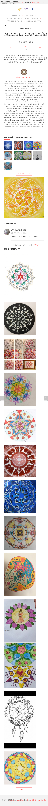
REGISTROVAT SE (38, 2)
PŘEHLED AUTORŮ (14, 21)
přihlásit (36, 245)
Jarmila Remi (16, 230)
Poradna (29, 16)
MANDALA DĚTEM (33, 21)
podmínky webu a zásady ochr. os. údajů (22, 800)
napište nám (42, 800)
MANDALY (16, 16)
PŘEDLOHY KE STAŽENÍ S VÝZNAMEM (22, 18)
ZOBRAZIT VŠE (24, 174)
